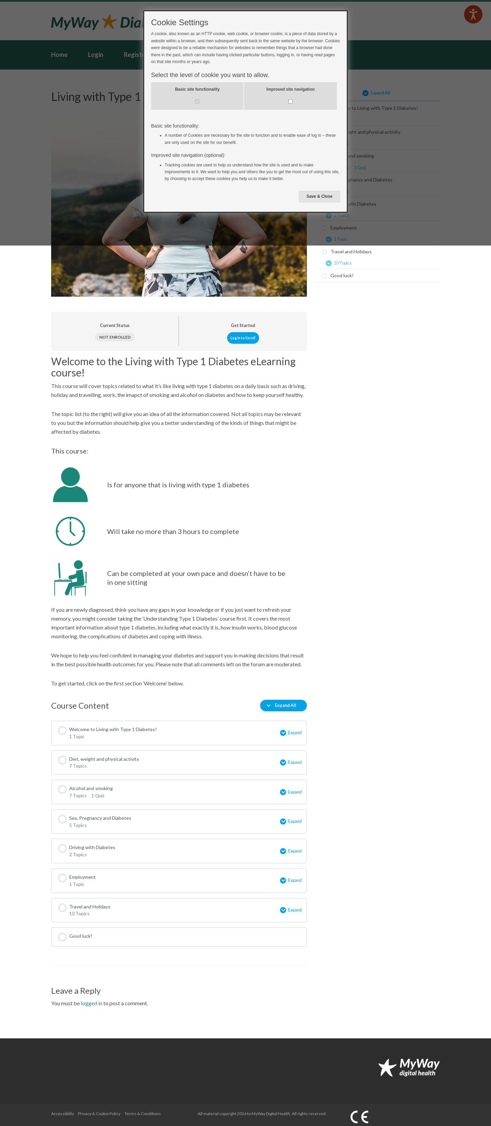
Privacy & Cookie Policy (99, 1109)
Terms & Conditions (142, 1109)
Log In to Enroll (242, 338)
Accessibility (62, 1109)
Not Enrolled (115, 337)
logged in (91, 999)
